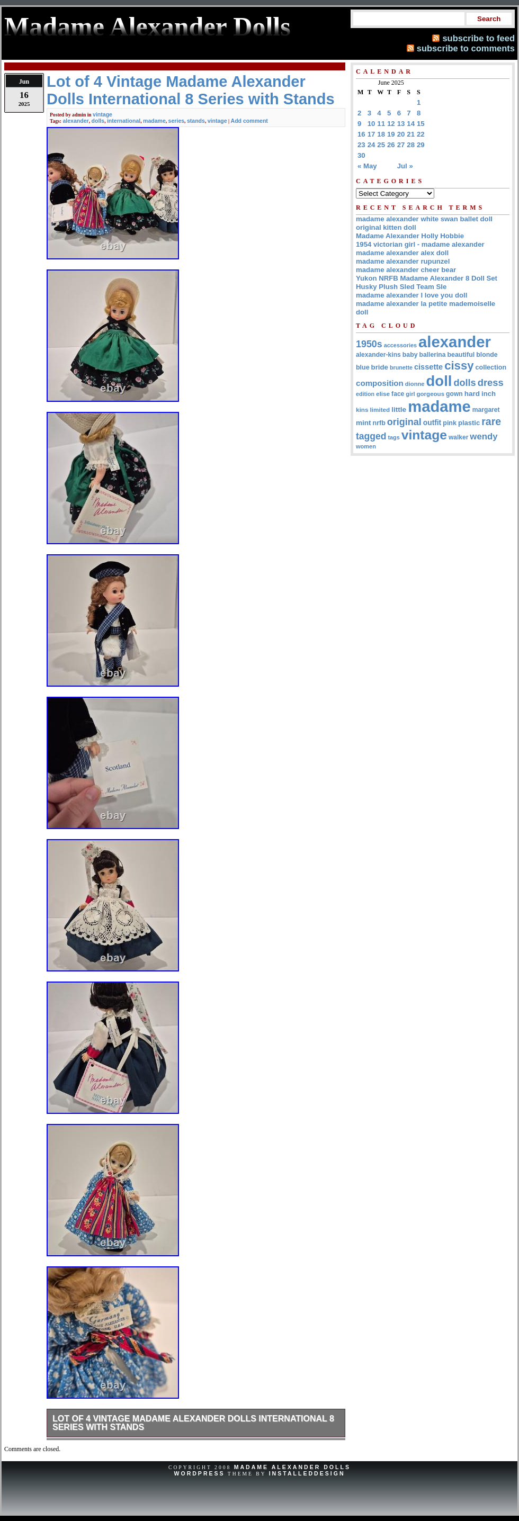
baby (410, 354)
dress (491, 382)
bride (379, 367)
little (398, 409)
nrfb (379, 423)
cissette (428, 367)
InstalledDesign (307, 1473)
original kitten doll (386, 227)
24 (371, 145)
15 (421, 124)
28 (411, 145)
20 (401, 134)
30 (361, 155)
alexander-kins (378, 354)
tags (394, 437)
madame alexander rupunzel (403, 261)
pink (450, 423)
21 (411, 134)
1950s (369, 344)
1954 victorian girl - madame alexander (420, 244)
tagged (371, 436)
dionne (415, 384)
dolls (98, 121)
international (123, 121)
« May (367, 166)
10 (371, 124)
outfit (432, 423)
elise (383, 393)
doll (439, 381)
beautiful (461, 354)
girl (410, 394)
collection (491, 367)
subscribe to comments (466, 48)
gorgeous (430, 394)
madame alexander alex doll (402, 253)
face (397, 394)
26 (391, 145)
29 (421, 145)
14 (411, 124)
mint (363, 423)
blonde (486, 354)
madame (154, 121)
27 (401, 145)
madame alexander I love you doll (411, 295)
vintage (102, 114)
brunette (401, 367)
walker (458, 437)
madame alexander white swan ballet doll (424, 219)
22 (421, 134)
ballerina (432, 354)
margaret (486, 409)
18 (381, 134)
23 (361, 145)
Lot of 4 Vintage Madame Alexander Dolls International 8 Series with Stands (193, 1423)
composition (380, 383)
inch (488, 394)
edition (365, 394)
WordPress (199, 1473)
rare (491, 421)
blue (363, 367)
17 (371, 134)
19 (391, 134)
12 (391, 124)
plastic (469, 423)
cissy (458, 365)
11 (381, 124)
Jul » (405, 166)
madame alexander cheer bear (406, 270)
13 (401, 124)
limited (380, 409)
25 (381, 145)
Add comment (249, 121)
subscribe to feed (478, 38)
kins (362, 409)
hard (472, 394)
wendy (483, 436)
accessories (400, 345)
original (404, 422)
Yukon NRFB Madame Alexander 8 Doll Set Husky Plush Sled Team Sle (426, 282)
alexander (75, 121)
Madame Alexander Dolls (292, 1467)
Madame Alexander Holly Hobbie (410, 236)
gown (454, 394)
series (176, 121)
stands (196, 121)
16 (361, 134)
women (366, 446)
